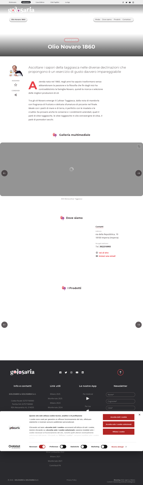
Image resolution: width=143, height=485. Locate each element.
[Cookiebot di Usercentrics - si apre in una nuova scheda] (14, 480)
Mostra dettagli (117, 481)
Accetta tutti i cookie (118, 451)
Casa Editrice (40, 2)
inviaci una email (107, 256)
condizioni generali (122, 420)
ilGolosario (12, 2)
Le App (67, 2)
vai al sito (104, 252)
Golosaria (26, 2)
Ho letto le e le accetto (120, 421)
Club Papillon (54, 2)
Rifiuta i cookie (119, 465)
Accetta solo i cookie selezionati (118, 458)
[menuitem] (55, 394)
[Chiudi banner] (139, 448)
